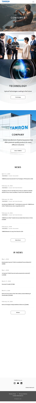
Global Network (30, 387)
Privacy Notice (23, 393)
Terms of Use (12, 393)
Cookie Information (18, 395)
